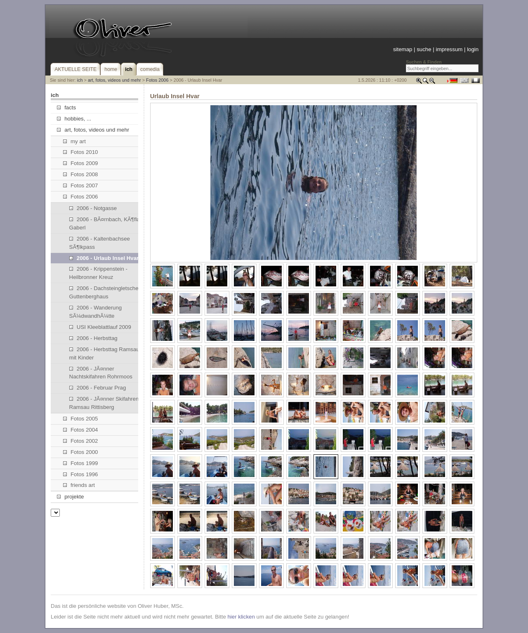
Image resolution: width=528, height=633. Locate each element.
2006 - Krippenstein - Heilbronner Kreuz (98, 273)
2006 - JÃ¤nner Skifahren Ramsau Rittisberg (104, 403)
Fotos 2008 (80, 174)
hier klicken (241, 617)
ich (80, 80)
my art (74, 141)
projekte (70, 497)
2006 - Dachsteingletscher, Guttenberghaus (105, 292)
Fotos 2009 (80, 163)
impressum (449, 49)
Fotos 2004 (80, 430)
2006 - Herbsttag (93, 338)
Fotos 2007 (80, 185)
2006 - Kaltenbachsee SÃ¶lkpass (99, 243)
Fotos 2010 (80, 152)
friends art (79, 485)
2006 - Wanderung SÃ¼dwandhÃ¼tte (95, 312)
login (472, 49)
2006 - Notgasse (93, 208)
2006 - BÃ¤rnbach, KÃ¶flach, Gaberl (108, 223)
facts (66, 107)
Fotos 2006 (157, 80)
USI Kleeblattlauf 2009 (100, 327)
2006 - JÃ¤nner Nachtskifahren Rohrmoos (100, 373)
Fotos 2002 (80, 441)
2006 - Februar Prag (97, 388)
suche (424, 49)
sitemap (402, 49)
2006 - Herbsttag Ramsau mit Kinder (104, 353)
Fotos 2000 (80, 452)
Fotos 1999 (80, 463)
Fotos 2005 (80, 419)
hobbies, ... (74, 119)
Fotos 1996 (80, 474)
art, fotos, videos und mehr (114, 80)
